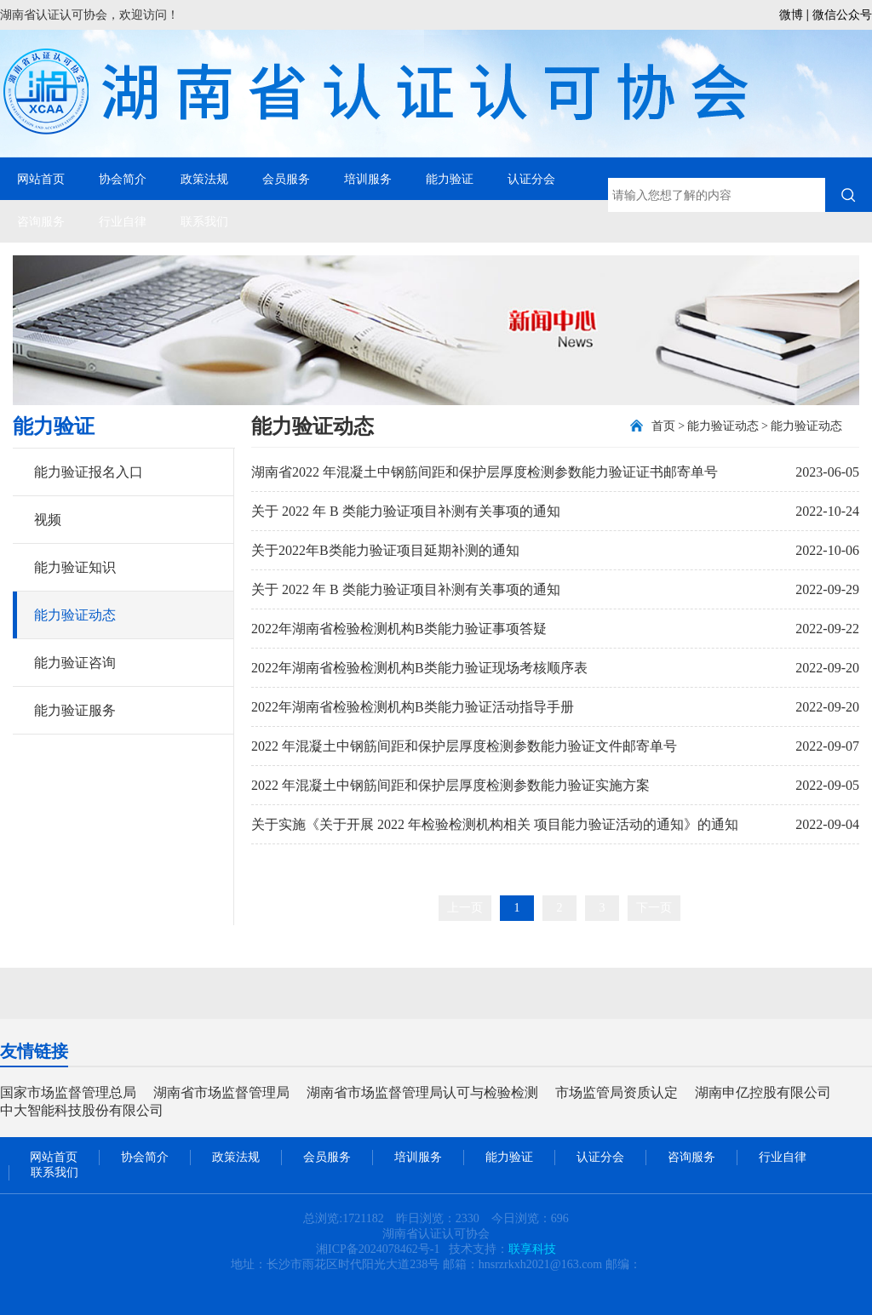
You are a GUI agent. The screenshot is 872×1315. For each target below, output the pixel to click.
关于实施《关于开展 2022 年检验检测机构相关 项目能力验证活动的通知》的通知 (494, 824)
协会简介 (122, 179)
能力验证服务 (75, 710)
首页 (663, 426)
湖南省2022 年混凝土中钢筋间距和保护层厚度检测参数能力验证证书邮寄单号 (484, 472)
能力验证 (449, 179)
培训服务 (368, 179)
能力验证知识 (75, 567)
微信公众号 (842, 14)
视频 (47, 519)
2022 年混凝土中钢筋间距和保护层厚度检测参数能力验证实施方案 (450, 785)
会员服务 (286, 179)
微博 (791, 14)
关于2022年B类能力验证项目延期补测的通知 (385, 550)
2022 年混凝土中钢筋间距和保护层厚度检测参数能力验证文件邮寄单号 (464, 746)
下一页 (654, 907)
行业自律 (122, 221)
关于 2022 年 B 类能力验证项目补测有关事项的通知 (405, 511)
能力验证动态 (75, 615)
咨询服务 (41, 221)
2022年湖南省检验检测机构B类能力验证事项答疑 (399, 628)
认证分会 (531, 179)
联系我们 (204, 221)
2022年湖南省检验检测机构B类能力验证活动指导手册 (412, 707)
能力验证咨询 (75, 662)
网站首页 (41, 179)
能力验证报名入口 (88, 472)
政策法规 (204, 179)
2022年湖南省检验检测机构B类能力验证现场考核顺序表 (419, 667)
